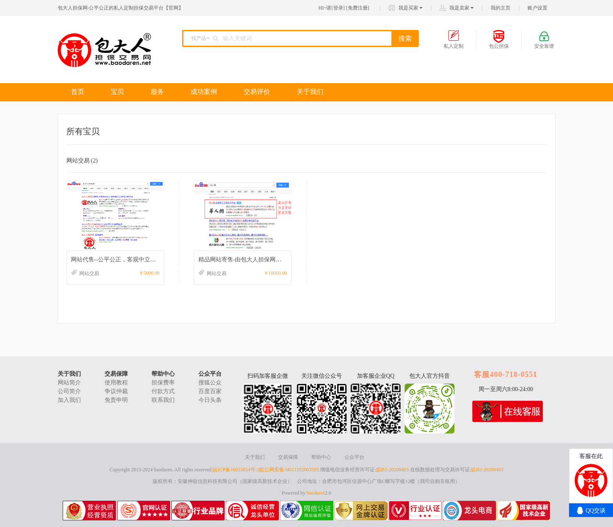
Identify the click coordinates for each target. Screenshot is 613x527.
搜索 (405, 38)
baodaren (316, 493)
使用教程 (116, 382)
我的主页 (500, 8)
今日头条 (210, 400)
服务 (157, 91)
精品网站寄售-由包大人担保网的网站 (245, 259)
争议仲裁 (116, 391)
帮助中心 (163, 374)
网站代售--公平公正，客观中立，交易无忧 (125, 259)
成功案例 (203, 91)
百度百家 (210, 391)
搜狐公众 (210, 382)
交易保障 (116, 374)
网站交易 (82, 161)
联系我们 (163, 400)
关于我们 (310, 91)
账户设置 (537, 8)
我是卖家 (461, 8)
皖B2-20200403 (392, 470)
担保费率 (163, 382)
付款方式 (163, 391)
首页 (77, 91)
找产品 (198, 38)
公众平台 (210, 374)
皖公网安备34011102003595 (289, 470)
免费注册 (358, 8)
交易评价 (257, 91)
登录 (338, 8)
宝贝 (117, 91)
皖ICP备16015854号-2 (235, 470)
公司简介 (69, 391)
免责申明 (116, 400)
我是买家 (410, 8)
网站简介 (69, 382)
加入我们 (69, 400)
